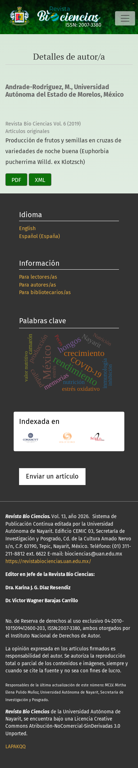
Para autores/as (37, 285)
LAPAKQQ (15, 747)
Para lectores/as (38, 277)
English (27, 228)
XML (40, 180)
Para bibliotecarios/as (45, 292)
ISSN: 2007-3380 (83, 25)
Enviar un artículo (52, 476)
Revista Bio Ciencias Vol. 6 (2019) (43, 124)
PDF (16, 180)
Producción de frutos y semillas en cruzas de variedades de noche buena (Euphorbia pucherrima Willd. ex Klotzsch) (63, 151)
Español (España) (39, 236)
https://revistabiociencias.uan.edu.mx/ (48, 561)
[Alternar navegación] (125, 18)
